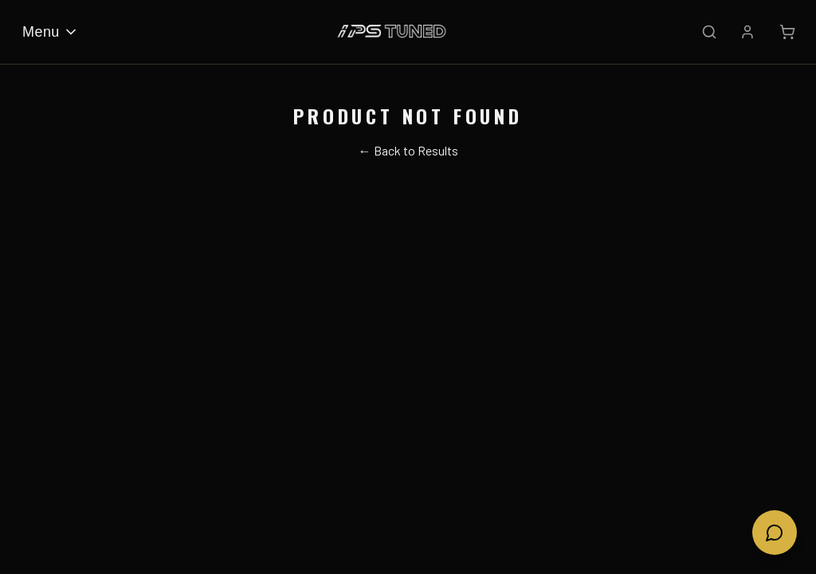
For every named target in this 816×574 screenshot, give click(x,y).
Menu (50, 32)
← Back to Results (408, 150)
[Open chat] (774, 532)
